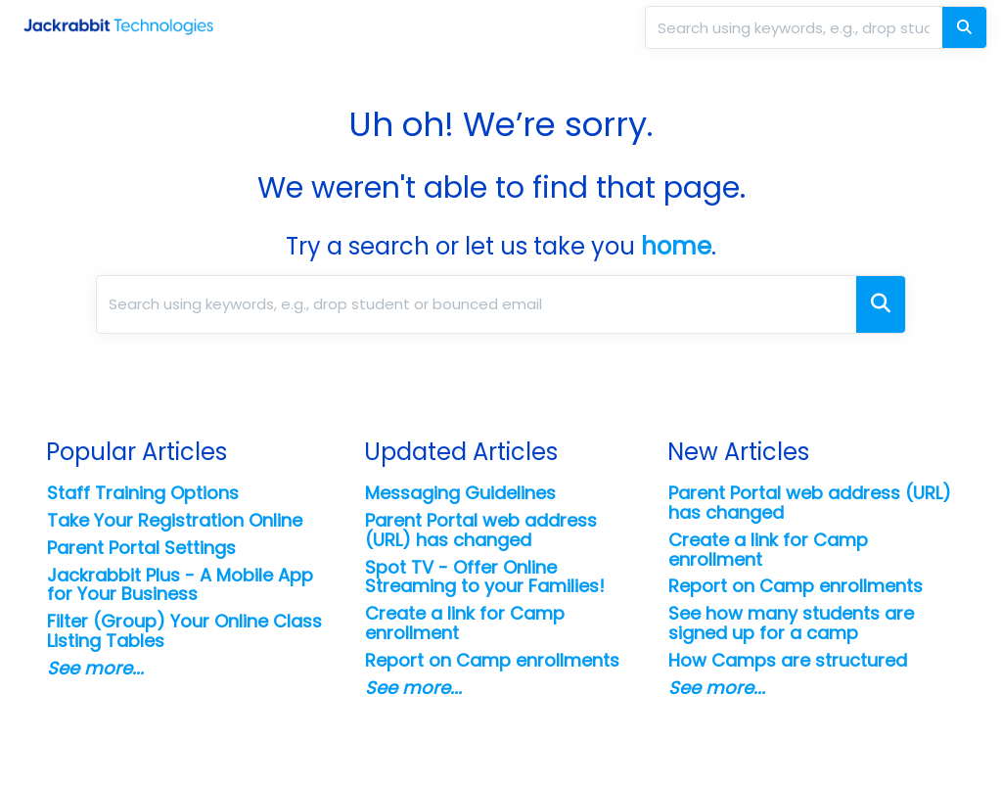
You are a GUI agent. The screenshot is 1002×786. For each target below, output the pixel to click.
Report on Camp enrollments (492, 660)
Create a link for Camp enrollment (465, 623)
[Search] (964, 27)
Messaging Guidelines (460, 493)
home (676, 246)
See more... (95, 668)
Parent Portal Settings (141, 547)
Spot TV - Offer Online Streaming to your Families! (485, 577)
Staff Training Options (143, 493)
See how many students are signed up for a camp (791, 623)
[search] (795, 27)
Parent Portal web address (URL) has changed (481, 530)
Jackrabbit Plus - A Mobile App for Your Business (180, 585)
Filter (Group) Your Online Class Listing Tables (184, 631)
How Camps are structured (787, 660)
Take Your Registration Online (174, 520)
